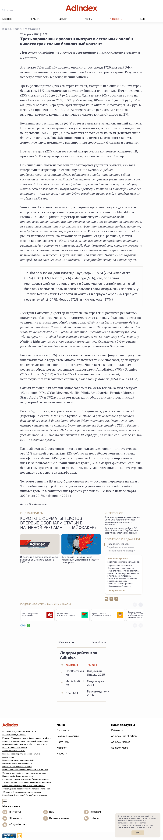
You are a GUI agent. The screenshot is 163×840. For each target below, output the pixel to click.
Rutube (94, 818)
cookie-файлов (139, 823)
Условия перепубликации (14, 735)
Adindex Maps (119, 747)
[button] (140, 604)
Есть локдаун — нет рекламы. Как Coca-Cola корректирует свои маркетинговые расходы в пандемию (122, 521)
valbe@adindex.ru (116, 591)
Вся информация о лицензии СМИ (18, 760)
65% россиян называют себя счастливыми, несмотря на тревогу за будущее (80, 560)
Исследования (32, 29)
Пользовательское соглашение (17, 766)
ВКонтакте (15, 818)
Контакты (14, 811)
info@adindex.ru (18, 824)
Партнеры (63, 742)
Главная (6, 29)
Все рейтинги (99, 642)
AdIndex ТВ (116, 18)
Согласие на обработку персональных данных (24, 773)
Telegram (95, 811)
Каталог (62, 747)
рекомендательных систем (130, 827)
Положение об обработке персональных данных (25, 770)
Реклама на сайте (68, 736)
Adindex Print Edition (124, 736)
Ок (137, 832)
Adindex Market (120, 742)
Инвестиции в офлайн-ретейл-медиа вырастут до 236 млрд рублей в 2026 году (39, 560)
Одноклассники (59, 818)
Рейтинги (117, 730)
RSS (51, 811)
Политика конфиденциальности (17, 763)
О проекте (63, 730)
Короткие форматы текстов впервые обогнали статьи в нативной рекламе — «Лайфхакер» (58, 523)
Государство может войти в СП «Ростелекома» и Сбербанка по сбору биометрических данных (121, 530)
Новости (17, 29)
